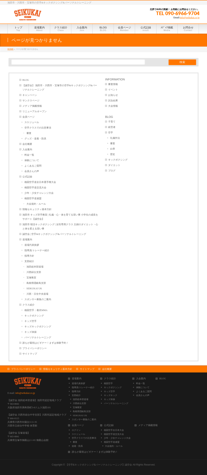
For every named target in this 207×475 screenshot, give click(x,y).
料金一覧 (29, 154)
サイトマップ (29, 353)
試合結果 (113, 100)
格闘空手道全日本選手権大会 (40, 182)
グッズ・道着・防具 (35, 138)
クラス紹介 (28, 304)
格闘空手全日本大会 (114, 430)
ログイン (76, 430)
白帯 (112, 148)
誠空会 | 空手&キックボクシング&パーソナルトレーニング (54, 234)
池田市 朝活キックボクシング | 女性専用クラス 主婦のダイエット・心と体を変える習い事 (60, 226)
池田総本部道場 (34, 266)
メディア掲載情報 (32, 106)
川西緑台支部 (33, 272)
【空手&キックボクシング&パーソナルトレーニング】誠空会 (99, 464)
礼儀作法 (115, 138)
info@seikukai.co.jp (190, 17)
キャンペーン (29, 95)
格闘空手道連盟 (32, 198)
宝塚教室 (31, 277)
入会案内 (27, 149)
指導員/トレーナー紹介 (36, 250)
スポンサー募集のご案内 (37, 299)
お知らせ (113, 95)
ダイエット (114, 165)
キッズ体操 (30, 332)
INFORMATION (115, 79)
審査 (28, 133)
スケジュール (31, 122)
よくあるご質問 (32, 165)
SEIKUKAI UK (34, 288)
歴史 (112, 154)
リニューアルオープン (34, 111)
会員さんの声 (31, 171)
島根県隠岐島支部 (36, 283)
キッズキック (110, 395)
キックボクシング (34, 315)
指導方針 (29, 255)
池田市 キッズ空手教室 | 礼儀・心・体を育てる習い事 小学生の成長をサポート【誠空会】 (60, 216)
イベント (113, 89)
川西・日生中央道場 (37, 293)
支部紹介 (29, 261)
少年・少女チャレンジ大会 (39, 193)
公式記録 (27, 176)
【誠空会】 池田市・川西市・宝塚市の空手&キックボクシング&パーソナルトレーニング (59, 87)
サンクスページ (30, 100)
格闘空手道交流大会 (35, 187)
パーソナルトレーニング (37, 337)
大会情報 (113, 106)
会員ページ (28, 116)
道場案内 (27, 239)
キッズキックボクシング (37, 326)
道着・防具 (77, 446)
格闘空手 (108, 383)
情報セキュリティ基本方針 (37, 209)
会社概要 (27, 144)
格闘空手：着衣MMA (36, 310)
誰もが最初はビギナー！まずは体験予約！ (45, 342)
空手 (110, 132)
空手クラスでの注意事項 (37, 127)
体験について (31, 160)
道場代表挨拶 (31, 245)
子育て (111, 121)
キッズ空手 (30, 321)
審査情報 (113, 84)
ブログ (111, 170)
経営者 (111, 127)
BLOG (25, 80)
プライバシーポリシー (34, 348)
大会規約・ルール (36, 203)
